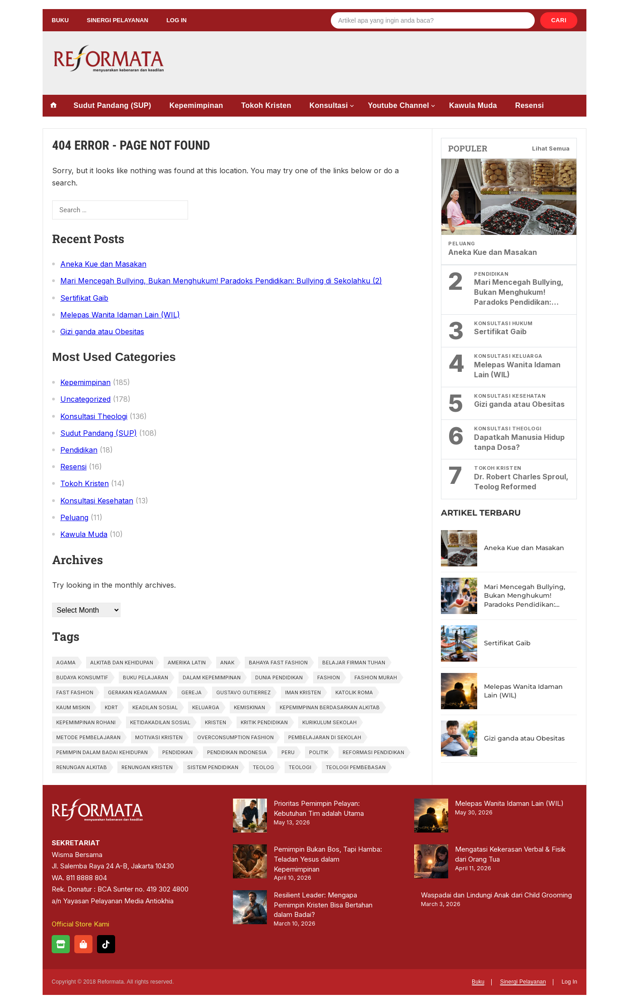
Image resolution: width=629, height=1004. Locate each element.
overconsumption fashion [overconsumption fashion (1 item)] (235, 737)
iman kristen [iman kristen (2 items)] (303, 692)
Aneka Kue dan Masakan (103, 263)
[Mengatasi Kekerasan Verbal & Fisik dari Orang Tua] (431, 862)
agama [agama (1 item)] (66, 662)
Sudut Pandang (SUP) (112, 105)
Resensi (529, 105)
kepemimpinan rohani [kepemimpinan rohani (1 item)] (86, 722)
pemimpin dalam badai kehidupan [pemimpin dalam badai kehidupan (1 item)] (102, 752)
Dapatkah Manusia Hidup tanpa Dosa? (519, 442)
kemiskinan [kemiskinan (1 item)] (249, 707)
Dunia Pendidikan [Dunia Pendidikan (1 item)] (279, 677)
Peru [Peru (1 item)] (288, 752)
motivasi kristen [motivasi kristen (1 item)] (159, 737)
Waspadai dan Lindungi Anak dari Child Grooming (496, 895)
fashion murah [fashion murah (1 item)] (375, 677)
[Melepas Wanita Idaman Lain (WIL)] (431, 817)
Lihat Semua (551, 148)
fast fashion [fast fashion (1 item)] (74, 692)
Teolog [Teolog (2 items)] (263, 767)
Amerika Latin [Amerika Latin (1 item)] (187, 662)
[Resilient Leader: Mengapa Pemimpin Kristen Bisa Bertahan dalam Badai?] (250, 908)
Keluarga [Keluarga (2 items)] (205, 707)
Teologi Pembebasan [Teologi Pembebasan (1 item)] (356, 767)
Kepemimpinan (196, 105)
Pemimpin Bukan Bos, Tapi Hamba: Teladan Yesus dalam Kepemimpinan (328, 859)
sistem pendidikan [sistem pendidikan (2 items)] (212, 767)
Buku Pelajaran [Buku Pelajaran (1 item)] (145, 677)
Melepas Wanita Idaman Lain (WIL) (120, 314)
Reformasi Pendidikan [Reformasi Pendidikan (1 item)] (373, 752)
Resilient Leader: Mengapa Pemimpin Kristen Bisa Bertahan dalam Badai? (323, 905)
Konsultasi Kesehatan (96, 500)
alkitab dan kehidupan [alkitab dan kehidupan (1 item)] (121, 662)
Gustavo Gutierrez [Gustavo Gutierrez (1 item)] (243, 692)
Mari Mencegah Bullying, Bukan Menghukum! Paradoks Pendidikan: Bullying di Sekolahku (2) (221, 280)
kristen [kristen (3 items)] (215, 722)
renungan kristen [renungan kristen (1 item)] (147, 767)
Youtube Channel (398, 105)
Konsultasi (329, 105)
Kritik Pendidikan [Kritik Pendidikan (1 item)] (264, 722)
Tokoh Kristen (266, 105)
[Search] (433, 20)
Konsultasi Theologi (93, 416)
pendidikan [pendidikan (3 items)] (177, 752)
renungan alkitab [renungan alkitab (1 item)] (81, 767)
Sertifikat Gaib (84, 297)
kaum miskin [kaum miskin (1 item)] (73, 707)
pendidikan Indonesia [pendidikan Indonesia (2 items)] (237, 752)
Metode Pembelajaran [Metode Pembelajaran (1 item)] (88, 737)
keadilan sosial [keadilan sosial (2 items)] (155, 707)
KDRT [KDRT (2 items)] (111, 707)
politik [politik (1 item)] (318, 752)
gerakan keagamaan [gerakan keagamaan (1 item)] (137, 692)
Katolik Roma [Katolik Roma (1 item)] (354, 692)
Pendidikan (78, 449)
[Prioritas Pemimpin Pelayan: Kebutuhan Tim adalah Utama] (250, 817)
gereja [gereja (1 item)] (191, 692)
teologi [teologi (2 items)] (300, 767)
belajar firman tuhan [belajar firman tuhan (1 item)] (353, 662)
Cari (558, 20)
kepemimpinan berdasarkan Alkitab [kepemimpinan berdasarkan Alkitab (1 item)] (330, 707)
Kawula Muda (473, 105)
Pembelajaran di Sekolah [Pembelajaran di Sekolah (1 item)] (324, 737)
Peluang (74, 517)
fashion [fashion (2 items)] (328, 677)
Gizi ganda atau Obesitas (102, 331)
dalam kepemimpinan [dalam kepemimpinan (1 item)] (212, 677)
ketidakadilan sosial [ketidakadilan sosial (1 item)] (160, 722)
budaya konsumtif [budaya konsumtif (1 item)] (82, 677)
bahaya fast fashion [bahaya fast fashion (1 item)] (278, 662)
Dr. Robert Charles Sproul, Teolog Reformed (521, 481)
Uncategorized (85, 399)
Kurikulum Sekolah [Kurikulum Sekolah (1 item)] (329, 722)
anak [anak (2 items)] (227, 662)
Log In (176, 20)
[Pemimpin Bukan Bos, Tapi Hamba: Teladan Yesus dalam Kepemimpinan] (250, 862)
